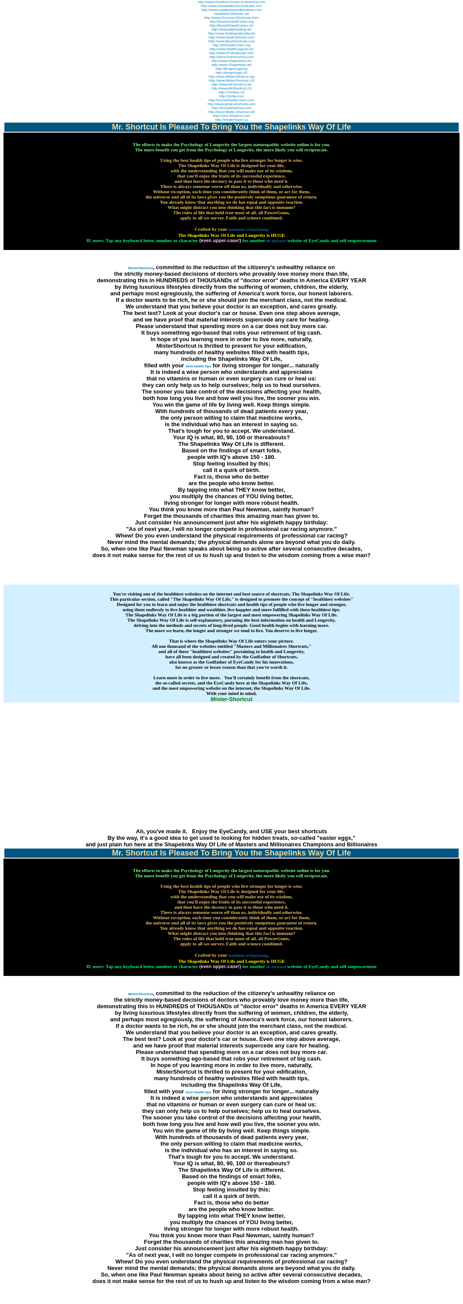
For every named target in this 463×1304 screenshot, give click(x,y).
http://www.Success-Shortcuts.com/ (231, 18)
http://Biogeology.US (231, 73)
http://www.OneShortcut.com (231, 57)
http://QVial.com (231, 96)
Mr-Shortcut (276, 241)
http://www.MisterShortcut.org (231, 77)
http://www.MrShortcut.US (231, 88)
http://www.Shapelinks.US (231, 61)
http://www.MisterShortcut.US (231, 80)
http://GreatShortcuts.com (231, 108)
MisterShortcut (140, 268)
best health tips (198, 366)
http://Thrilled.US (231, 92)
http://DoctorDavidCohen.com (232, 100)
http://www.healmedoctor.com (232, 37)
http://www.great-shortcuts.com (231, 104)
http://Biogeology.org (232, 69)
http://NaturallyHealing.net (231, 29)
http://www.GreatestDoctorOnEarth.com (231, 6)
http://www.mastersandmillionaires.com (231, 10)
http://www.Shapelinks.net (231, 65)
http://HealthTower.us (231, 120)
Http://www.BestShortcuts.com (231, 41)
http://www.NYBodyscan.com (231, 53)
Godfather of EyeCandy (247, 230)
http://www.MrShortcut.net (231, 84)
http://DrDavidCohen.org (231, 45)
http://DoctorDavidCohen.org (231, 22)
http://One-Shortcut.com (231, 116)
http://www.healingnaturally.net (231, 33)
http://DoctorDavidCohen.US (232, 25)
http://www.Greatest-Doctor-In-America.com (232, 2)
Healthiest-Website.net (231, 14)
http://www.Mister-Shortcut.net (231, 112)
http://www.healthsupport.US (232, 49)
